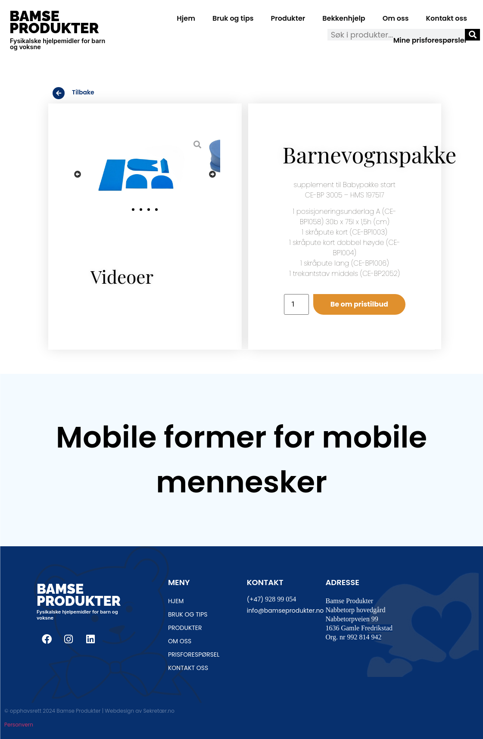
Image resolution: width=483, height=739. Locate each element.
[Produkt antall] (296, 304)
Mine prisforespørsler (430, 40)
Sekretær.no (158, 710)
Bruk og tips (233, 18)
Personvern (18, 724)
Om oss (396, 18)
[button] (77, 174)
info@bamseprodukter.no (285, 610)
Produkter (288, 18)
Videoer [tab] (121, 276)
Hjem (186, 18)
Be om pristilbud (359, 304)
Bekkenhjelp (343, 18)
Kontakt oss (446, 18)
